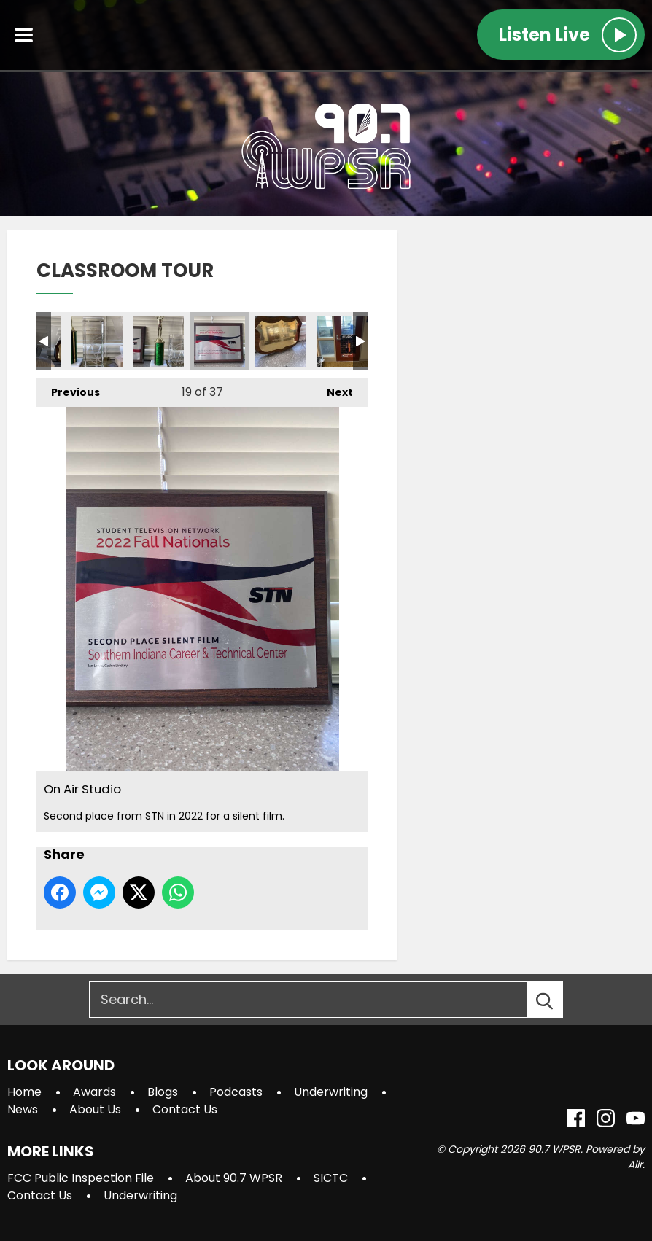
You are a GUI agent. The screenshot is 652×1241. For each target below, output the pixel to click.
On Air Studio (97, 341)
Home (24, 1092)
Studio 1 (342, 341)
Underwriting (331, 1092)
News (22, 1109)
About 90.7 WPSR (233, 1178)
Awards (94, 1092)
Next (332, 389)
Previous (68, 389)
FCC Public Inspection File (80, 1178)
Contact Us (184, 1109)
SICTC (331, 1178)
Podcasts (236, 1092)
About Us (95, 1109)
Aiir (635, 1164)
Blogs (162, 1092)
